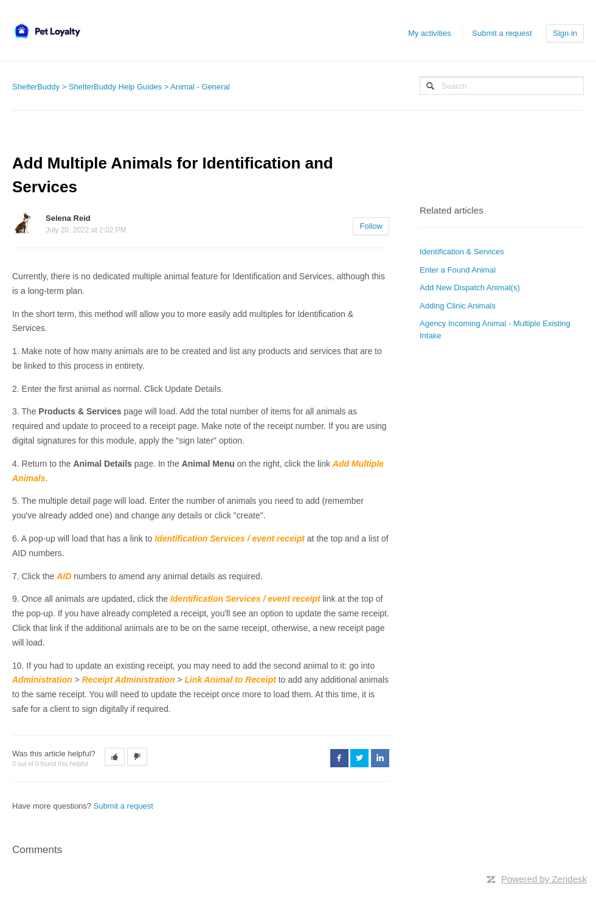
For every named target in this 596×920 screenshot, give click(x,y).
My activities (429, 33)
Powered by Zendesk (544, 879)
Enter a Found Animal (458, 269)
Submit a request (502, 33)
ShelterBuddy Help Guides (115, 86)
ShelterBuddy (36, 86)
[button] (115, 757)
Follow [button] (371, 226)
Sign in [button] (565, 33)
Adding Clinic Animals (458, 305)
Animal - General (200, 86)
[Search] (502, 86)
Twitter (359, 758)
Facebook (339, 758)
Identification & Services (462, 251)
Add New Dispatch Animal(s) (470, 287)
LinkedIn (380, 758)
